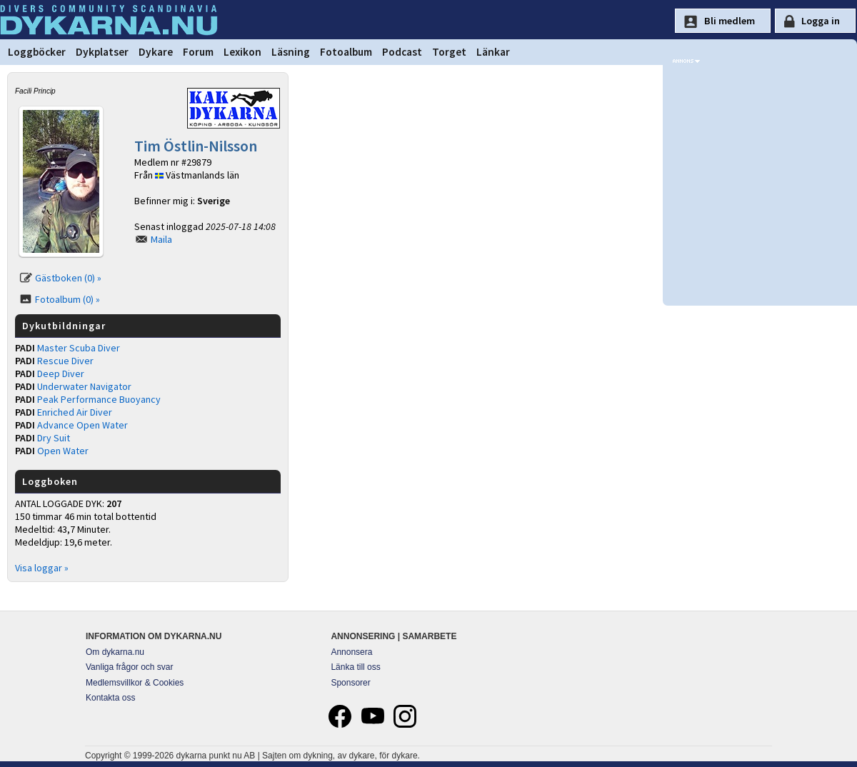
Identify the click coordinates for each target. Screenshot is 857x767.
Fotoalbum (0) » (67, 299)
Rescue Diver (65, 360)
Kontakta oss (110, 698)
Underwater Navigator (84, 386)
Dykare (156, 52)
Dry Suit (53, 437)
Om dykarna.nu (115, 652)
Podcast (402, 52)
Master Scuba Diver (78, 347)
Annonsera (351, 652)
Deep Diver (60, 373)
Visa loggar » (42, 567)
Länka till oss (355, 667)
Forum (198, 52)
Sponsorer (350, 683)
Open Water (63, 450)
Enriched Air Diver (74, 412)
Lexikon (242, 52)
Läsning (290, 52)
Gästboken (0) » (68, 277)
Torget (449, 52)
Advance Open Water (82, 424)
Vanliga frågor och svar (130, 667)
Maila (161, 239)
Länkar (493, 52)
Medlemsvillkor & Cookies (135, 683)
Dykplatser (102, 52)
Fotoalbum (346, 52)
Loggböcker (37, 52)
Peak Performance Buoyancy (99, 399)
